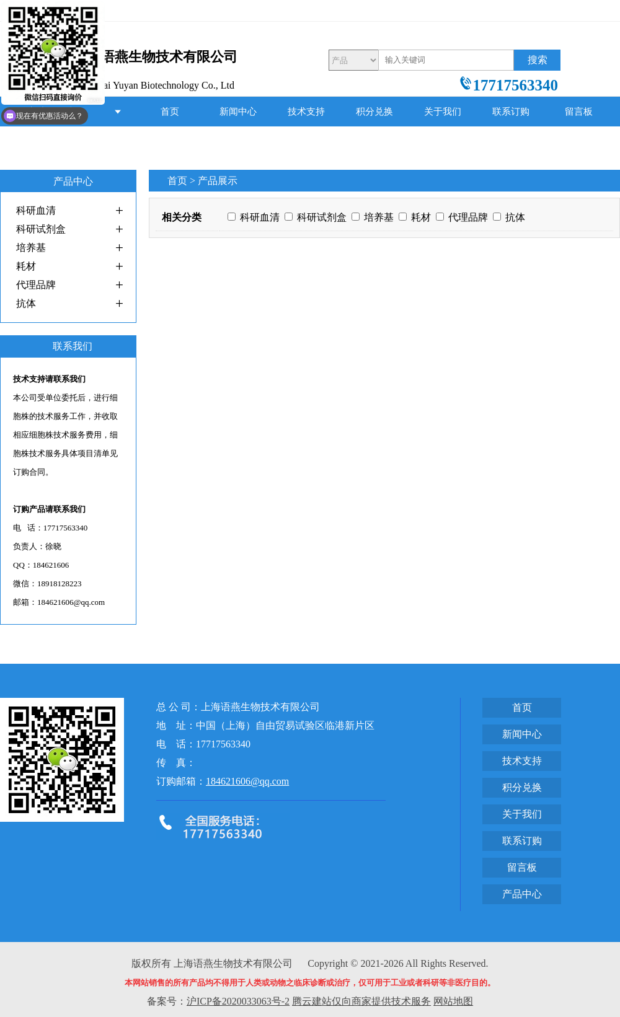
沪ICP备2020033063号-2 (238, 1001)
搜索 (537, 60)
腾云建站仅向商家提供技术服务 (361, 1001)
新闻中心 (238, 112)
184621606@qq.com (247, 781)
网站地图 (453, 1001)
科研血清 (36, 210)
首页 (170, 112)
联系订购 (510, 112)
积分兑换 (374, 112)
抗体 (26, 303)
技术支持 (306, 112)
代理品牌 (36, 285)
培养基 (31, 247)
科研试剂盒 (41, 229)
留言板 (579, 112)
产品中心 (169, 141)
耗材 (26, 266)
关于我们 (442, 112)
